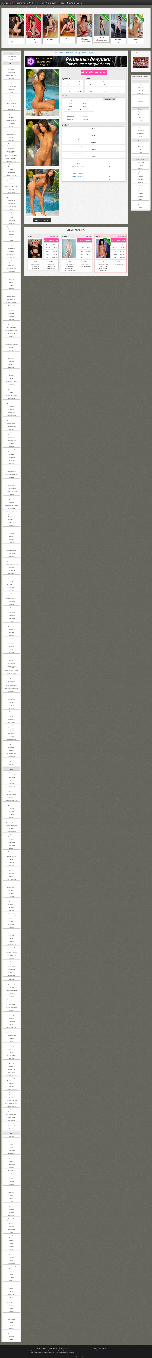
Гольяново (11, 839)
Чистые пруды (11, 727)
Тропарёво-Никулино (11, 1075)
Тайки (140, 199)
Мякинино (11, 386)
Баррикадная (11, 109)
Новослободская (11, 418)
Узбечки (140, 201)
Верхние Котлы (11, 172)
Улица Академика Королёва (11, 667)
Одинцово (11, 1257)
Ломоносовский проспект (11, 344)
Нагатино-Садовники (11, 952)
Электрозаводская (11, 753)
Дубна (11, 1178)
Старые (140, 120)
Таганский (11, 1061)
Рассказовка (11, 528)
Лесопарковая (11, 333)
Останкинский (11, 984)
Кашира (11, 1198)
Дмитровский (11, 845)
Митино (11, 378)
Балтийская (11, 106)
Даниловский (11, 842)
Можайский (11, 941)
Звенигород (11, 1189)
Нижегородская (11, 398)
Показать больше (42, 220)
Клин (11, 1201)
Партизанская (11, 463)
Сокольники (11, 587)
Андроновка (11, 89)
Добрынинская (11, 223)
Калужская (11, 251)
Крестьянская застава (11, 302)
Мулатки (141, 187)
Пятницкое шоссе (11, 522)
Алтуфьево (11, 83)
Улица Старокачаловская (11, 688)
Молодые (140, 114)
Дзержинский (11, 1164)
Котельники (11, 288)
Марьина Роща (11, 924)
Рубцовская (11, 545)
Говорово (11, 212)
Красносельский (11, 887)
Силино (11, 1041)
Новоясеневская (11, 423)
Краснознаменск (11, 1220)
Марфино (11, 921)
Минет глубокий (78, 138)
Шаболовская (11, 733)
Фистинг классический (77, 175)
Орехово (11, 443)
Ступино (11, 1305)
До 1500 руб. (140, 84)
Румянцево (11, 547)
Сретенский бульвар (11, 598)
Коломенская (11, 274)
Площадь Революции (11, 491)
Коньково (11, 279)
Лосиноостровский (11, 915)
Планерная (11, 482)
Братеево (11, 808)
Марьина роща (11, 358)
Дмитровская (11, 220)
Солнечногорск (11, 1299)
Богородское (11, 805)
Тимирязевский (11, 1072)
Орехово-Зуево (11, 1263)
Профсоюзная (11, 516)
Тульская (11, 652)
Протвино (11, 1274)
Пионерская (11, 480)
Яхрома (11, 1339)
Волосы (140, 140)
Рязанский (11, 1015)
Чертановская (11, 722)
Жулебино (11, 234)
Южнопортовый (11, 1120)
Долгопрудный (11, 1170)
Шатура (11, 1325)
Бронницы (11, 1141)
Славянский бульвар (11, 576)
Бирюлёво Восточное (11, 800)
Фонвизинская (11, 696)
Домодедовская (11, 226)
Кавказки (140, 173)
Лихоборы (11, 339)
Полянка (11, 499)
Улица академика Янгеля (11, 670)
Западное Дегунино (11, 856)
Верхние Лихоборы (11, 175)
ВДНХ (11, 169)
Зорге (11, 240)
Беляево (11, 126)
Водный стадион (11, 180)
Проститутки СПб (22, 3)
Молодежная (11, 384)
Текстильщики (11, 629)
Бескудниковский (11, 794)
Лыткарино (11, 1240)
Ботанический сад (11, 145)
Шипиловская (11, 742)
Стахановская (11, 601)
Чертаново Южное (11, 1106)
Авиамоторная (11, 66)
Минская (11, 375)
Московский (11, 949)
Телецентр (11, 632)
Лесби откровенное (78, 152)
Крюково (11, 893)
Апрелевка (11, 1136)
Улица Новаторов (11, 678)
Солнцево (11, 590)
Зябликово (11, 243)
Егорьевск (11, 1181)
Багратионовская (11, 103)
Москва (11, 59)
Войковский (11, 820)
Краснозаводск (11, 1218)
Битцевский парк (11, 134)
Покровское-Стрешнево (11, 998)
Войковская (11, 183)
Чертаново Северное (11, 1100)
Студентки (140, 111)
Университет (11, 691)
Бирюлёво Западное (11, 803)
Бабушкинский (11, 786)
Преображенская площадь (11, 505)
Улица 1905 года (11, 663)
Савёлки (11, 1018)
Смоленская (11, 578)
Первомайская (11, 466)
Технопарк (11, 638)
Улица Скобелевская (11, 685)
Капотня (11, 870)
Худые (140, 127)
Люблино (11, 353)
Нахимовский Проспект (11, 395)
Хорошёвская (11, 708)
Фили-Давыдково (11, 1080)
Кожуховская (11, 271)
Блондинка (140, 143)
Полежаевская (11, 497)
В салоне (71, 3)
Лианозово (11, 910)
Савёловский (11, 1021)
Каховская (11, 257)
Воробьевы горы (11, 197)
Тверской (11, 1063)
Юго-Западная (11, 759)
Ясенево (11, 764)
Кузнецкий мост (11, 313)
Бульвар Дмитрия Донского (11, 155)
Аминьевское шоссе (11, 86)
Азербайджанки (141, 162)
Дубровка (11, 231)
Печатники (11, 477)
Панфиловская (11, 454)
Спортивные (85, 115)
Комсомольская (11, 276)
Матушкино (11, 930)
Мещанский (11, 935)
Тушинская (11, 657)
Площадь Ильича (11, 488)
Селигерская (11, 567)
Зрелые (140, 117)
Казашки (141, 176)
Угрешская (11, 660)
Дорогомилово (11, 851)
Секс (140, 81)
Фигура (140, 124)
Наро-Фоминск (11, 1252)
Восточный (11, 828)
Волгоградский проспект (11, 186)
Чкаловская (11, 730)
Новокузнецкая (11, 412)
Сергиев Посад (11, 1294)
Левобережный (11, 904)
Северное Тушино (11, 1035)
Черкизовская (11, 719)
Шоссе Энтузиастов (11, 744)
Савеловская (11, 553)
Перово (11, 468)
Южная (11, 761)
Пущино (11, 1280)
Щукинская (11, 750)
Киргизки (140, 179)
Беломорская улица (11, 120)
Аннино (11, 92)
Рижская (11, 536)
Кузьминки (11, 316)
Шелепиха (11, 736)
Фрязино (11, 1311)
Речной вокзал (11, 530)
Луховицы (11, 1237)
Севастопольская (11, 561)
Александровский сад (11, 75)
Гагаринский (11, 834)
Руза (11, 1291)
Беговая (11, 114)
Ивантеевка (11, 1192)
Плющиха (11, 494)
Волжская (11, 189)
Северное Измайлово (11, 1030)
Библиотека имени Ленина (11, 131)
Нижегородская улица (11, 401)
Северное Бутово (11, 1027)
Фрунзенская (11, 699)
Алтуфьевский (11, 777)
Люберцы (11, 1243)
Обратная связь (100, 1350)
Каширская (11, 260)
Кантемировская (11, 254)
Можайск (11, 1246)
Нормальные (140, 133)
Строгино (11, 607)
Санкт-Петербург (11, 56)
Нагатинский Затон (11, 955)
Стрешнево (11, 604)
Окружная (11, 432)
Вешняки (11, 814)
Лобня (11, 1232)
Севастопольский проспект (11, 564)
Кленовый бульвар (11, 268)
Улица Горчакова (11, 673)
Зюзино (11, 859)
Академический (11, 772)
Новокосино (11, 409)
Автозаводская (11, 69)
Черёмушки (11, 1097)
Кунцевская (11, 319)
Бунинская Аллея (11, 161)
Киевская (11, 262)
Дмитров (11, 1167)
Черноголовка (11, 1319)
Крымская (11, 310)
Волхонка (11, 195)
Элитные (140, 101)
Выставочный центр (11, 206)
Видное (11, 1147)
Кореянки (140, 184)
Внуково (11, 817)
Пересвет (11, 1268)
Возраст (140, 108)
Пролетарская (11, 508)
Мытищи (11, 1249)
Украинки (140, 204)
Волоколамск (11, 1150)
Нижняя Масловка (11, 403)
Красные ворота (11, 299)
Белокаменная (11, 117)
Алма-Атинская (11, 81)
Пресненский (11, 1004)
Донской (11, 848)
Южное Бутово (11, 1111)
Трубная (11, 649)
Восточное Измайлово (11, 825)
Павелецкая (11, 451)
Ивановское (11, 865)
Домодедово (11, 1172)
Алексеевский (11, 774)
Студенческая (11, 612)
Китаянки (140, 182)
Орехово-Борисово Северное (11, 978)
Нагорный (11, 958)
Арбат (11, 780)
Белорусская (11, 123)
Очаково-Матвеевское (11, 990)
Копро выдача (77, 168)
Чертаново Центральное (11, 1103)
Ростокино (11, 542)
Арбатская (11, 95)
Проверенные (38, 3)
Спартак (11, 593)
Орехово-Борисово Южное (11, 982)
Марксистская (11, 355)
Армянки (140, 168)
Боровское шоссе (11, 143)
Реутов (11, 1285)
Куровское (11, 1226)
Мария (64, 236)
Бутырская (11, 164)
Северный (11, 1038)
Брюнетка (140, 146)
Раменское (11, 1283)
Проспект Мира (11, 513)
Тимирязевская (11, 640)
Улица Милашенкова (11, 676)
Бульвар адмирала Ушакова (11, 152)
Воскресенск (11, 1153)
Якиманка (11, 1123)
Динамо (11, 217)
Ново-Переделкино (11, 966)
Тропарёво (11, 646)
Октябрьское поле (11, 440)
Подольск (11, 1271)
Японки (140, 207)
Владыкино (11, 178)
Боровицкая (11, 140)
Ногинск (11, 1254)
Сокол (11, 581)
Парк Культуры (11, 457)
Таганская (11, 621)
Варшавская (11, 166)
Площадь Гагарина (11, 485)
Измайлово (11, 245)
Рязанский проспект (11, 550)
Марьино (11, 361)
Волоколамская (11, 192)
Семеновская (11, 570)
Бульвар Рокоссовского (11, 158)
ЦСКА (11, 716)
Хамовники (11, 1083)
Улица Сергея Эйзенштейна (11, 682)
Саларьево (11, 556)
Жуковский (11, 1184)
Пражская (11, 502)
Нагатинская (11, 389)
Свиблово (11, 559)
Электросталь (11, 1333)
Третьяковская (11, 643)
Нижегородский (11, 963)
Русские (85, 112)
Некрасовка (11, 961)
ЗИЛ (11, 237)
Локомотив (11, 341)
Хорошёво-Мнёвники (11, 1089)
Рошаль (11, 1288)
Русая (140, 149)
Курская (11, 322)
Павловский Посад (11, 1266)
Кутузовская (11, 324)
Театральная (11, 626)
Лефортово (11, 336)
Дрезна (11, 1175)
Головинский (11, 836)
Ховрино (11, 702)
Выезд (79, 3)
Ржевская (11, 533)
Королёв (11, 1206)
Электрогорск (11, 1331)
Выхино (11, 209)
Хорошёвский (11, 1092)
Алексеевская (11, 78)
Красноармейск (11, 1212)
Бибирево (11, 129)
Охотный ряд (11, 449)
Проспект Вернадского (11, 511)
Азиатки (140, 165)
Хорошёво (11, 705)
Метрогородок (11, 932)
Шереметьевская (11, 739)
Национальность (141, 159)
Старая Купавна (11, 1302)
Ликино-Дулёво (11, 1229)
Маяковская (11, 364)
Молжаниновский (11, 944)
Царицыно (11, 711)
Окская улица (11, 434)
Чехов (11, 1322)
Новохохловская (11, 420)
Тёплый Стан (11, 1069)
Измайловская (11, 248)
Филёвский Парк (11, 1078)
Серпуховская (11, 573)
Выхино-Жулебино (11, 831)
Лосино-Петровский (11, 1235)
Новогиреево (11, 406)
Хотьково (11, 1316)
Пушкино (11, 1277)
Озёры (11, 1260)
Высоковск (11, 1156)
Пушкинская (11, 519)
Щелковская (11, 747)
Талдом (11, 1308)
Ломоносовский (11, 913)
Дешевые (140, 96)
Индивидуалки (51, 3)
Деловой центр (11, 214)
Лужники (11, 350)
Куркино (11, 901)
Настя (30, 236)
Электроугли (11, 1336)
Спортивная (11, 595)
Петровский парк (11, 471)
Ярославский (11, 1125)
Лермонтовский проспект (11, 330)
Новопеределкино (11, 415)
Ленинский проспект (11, 327)
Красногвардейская (11, 291)
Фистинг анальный (77, 171)
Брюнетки (85, 119)
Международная (11, 370)
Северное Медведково (11, 1032)
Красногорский (11, 884)
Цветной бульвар (11, 713)
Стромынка (11, 609)
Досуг (7, 3)
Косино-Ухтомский (11, 879)
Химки (11, 1314)
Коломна (11, 1204)
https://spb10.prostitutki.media (140, 69)
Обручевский (11, 975)
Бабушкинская (11, 100)
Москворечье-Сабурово (11, 947)
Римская (11, 539)
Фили (11, 694)
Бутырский (11, 811)
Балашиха (11, 1139)
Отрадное (11, 446)
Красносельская (11, 296)
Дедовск (11, 1161)
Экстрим (78, 159)
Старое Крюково (11, 1055)
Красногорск (11, 1215)
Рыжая (140, 152)
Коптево (11, 282)
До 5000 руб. (140, 90)
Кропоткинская (11, 305)
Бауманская (11, 112)
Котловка (11, 882)
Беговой (11, 791)
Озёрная (11, 429)
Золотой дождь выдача (78, 165)
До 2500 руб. (140, 87)
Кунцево (11, 899)
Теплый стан (11, 635)
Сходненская (11, 618)
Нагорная (11, 392)
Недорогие (140, 98)
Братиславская (11, 148)
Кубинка (11, 1223)
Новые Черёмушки (11, 426)
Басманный (11, 788)
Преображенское (11, 1001)
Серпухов (11, 1297)
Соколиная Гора (11, 584)
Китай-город (11, 265)
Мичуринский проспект (11, 381)
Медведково (11, 367)
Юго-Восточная (11, 756)
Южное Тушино (11, 1117)
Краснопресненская (11, 293)
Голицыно (11, 1158)
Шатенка (140, 155)
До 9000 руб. (140, 93)
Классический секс (78, 131)
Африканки (140, 170)
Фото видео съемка (78, 178)
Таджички (140, 196)
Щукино (11, 1109)
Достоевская (11, 228)
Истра (11, 1195)
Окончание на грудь (78, 145)
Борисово (11, 137)
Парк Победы (11, 460)
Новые (62, 3)
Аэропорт (11, 97)
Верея (11, 1144)
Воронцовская (11, 200)
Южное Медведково (11, 1114)
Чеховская (11, 725)
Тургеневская (11, 655)
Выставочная (11, 203)
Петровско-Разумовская (11, 474)
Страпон (78, 162)
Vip (140, 104)
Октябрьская (11, 437)
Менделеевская (11, 372)
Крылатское (11, 307)
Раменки (11, 525)
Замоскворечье (11, 853)
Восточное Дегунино (11, 822)
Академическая (11, 72)
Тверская (11, 624)
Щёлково (11, 1328)
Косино (11, 285)
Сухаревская (11, 615)
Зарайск (11, 1187)
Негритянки (140, 190)
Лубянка (11, 347)
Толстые (141, 136)
